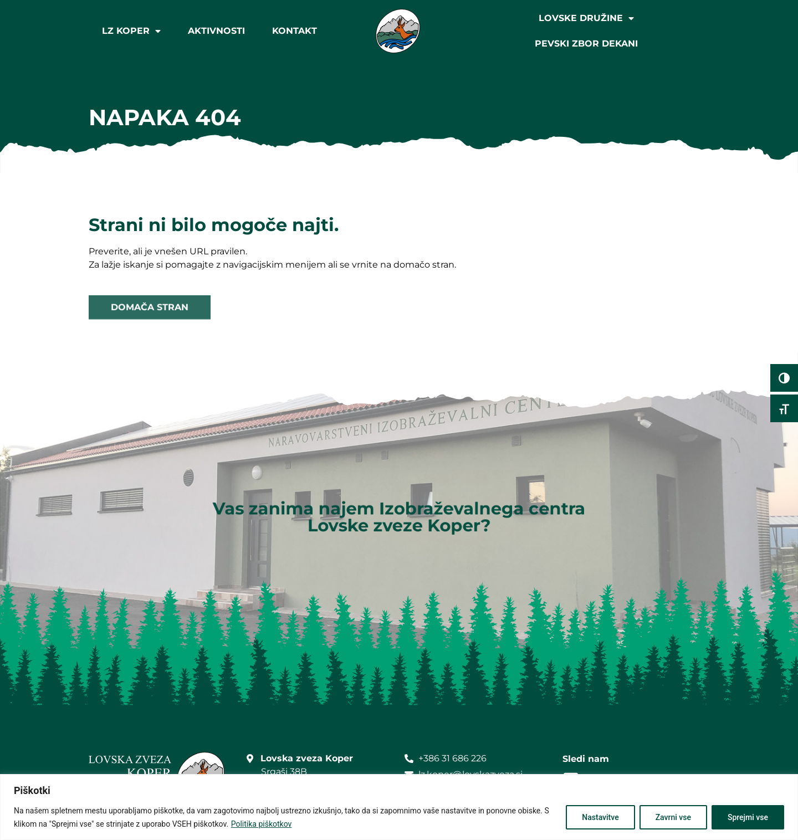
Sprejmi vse (748, 817)
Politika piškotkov (261, 823)
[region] (399, 807)
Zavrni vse (673, 817)
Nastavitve (600, 817)
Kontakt (294, 30)
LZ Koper (131, 31)
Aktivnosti (216, 30)
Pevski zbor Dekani (586, 43)
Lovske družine (586, 18)
